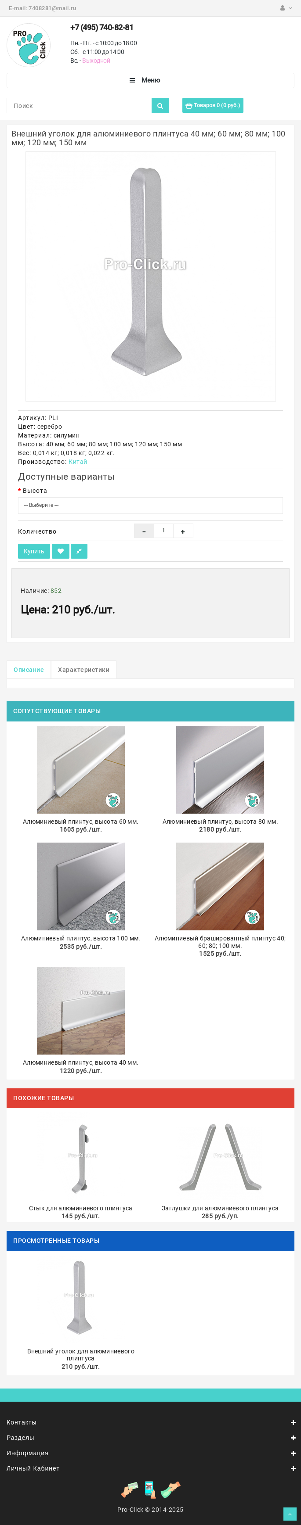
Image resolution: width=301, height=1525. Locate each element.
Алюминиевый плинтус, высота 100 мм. (81, 938)
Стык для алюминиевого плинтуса (81, 1208)
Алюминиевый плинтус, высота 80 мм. (220, 821)
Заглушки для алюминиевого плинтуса (220, 1208)
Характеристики (83, 669)
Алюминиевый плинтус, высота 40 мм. (80, 1062)
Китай (78, 461)
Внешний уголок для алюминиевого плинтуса (80, 1355)
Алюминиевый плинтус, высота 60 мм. (80, 821)
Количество (37, 531)
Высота (35, 490)
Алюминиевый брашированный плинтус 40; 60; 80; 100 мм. (220, 942)
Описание (29, 669)
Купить (34, 551)
